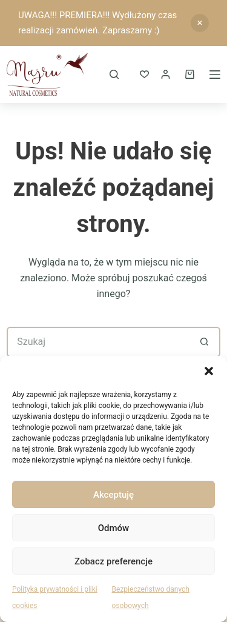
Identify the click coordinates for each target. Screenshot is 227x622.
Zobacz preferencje (113, 561)
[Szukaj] (114, 74)
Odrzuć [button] (200, 23)
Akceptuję (113, 494)
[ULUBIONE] (144, 74)
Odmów (114, 528)
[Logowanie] (165, 74)
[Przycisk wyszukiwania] (205, 342)
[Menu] (214, 74)
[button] (209, 371)
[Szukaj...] (98, 342)
